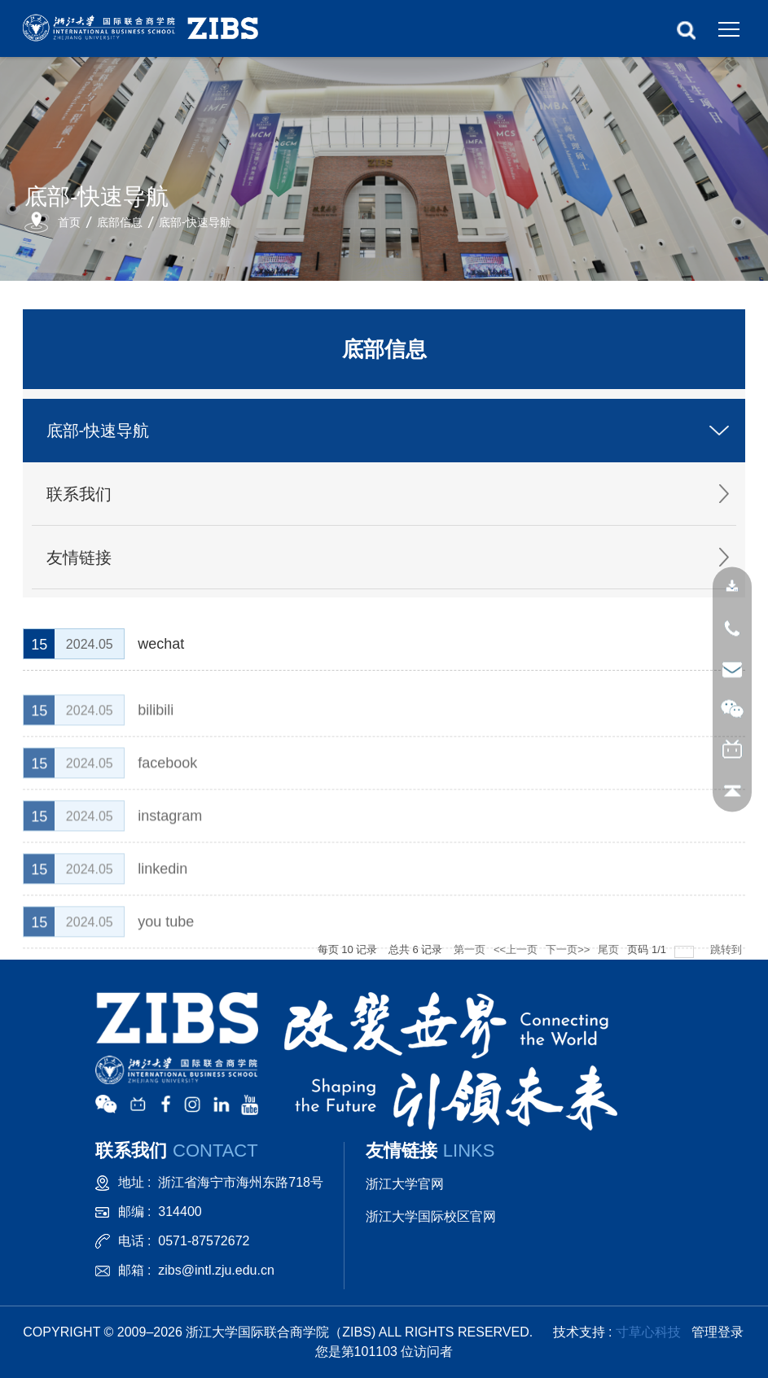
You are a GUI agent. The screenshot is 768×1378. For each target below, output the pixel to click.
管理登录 (717, 1332)
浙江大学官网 (405, 1184)
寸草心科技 (648, 1332)
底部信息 (120, 222)
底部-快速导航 (195, 222)
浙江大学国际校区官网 (431, 1216)
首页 (69, 222)
